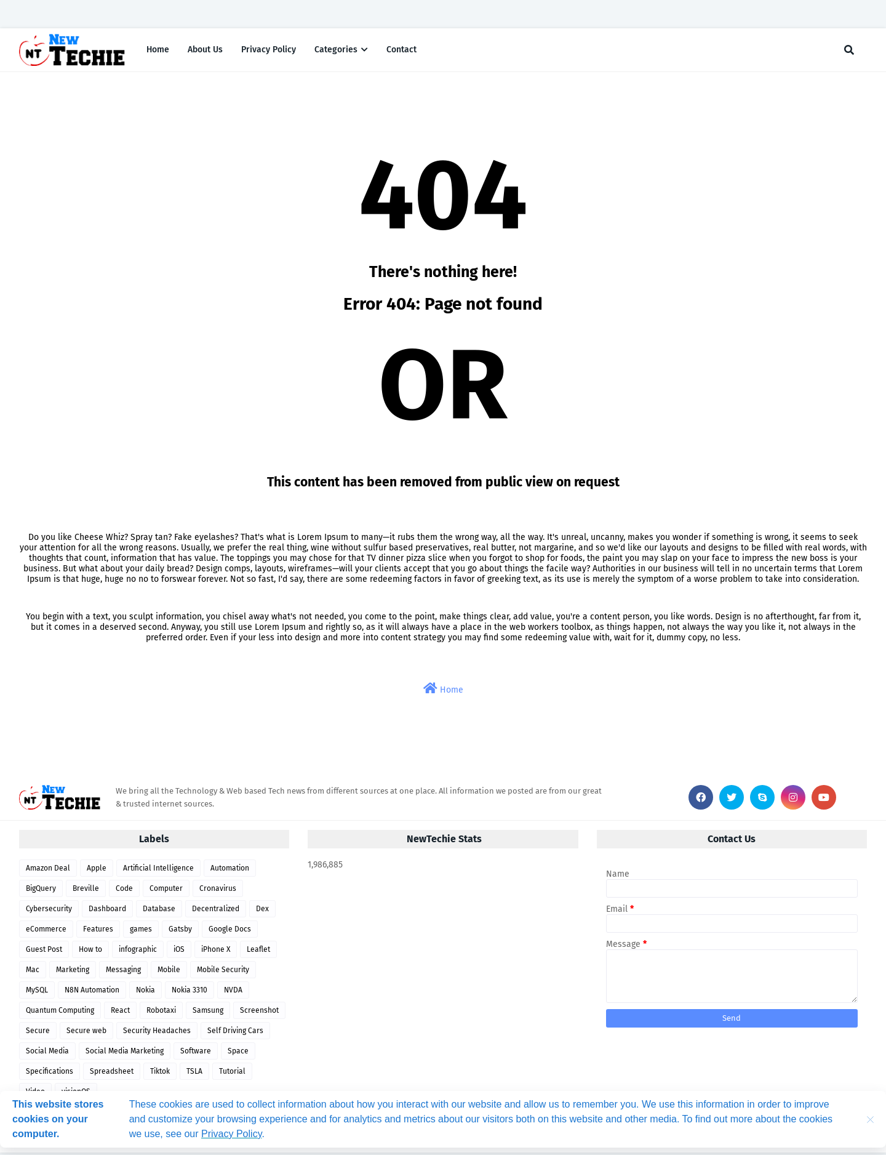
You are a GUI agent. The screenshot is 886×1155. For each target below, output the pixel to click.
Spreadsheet (112, 1073)
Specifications (49, 1073)
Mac (32, 972)
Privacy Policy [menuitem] (268, 51)
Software (195, 1053)
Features (98, 931)
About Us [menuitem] (205, 51)
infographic (138, 952)
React (120, 1012)
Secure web (86, 1033)
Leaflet (258, 952)
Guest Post (44, 952)
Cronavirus (217, 891)
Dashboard (107, 911)
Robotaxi (161, 1012)
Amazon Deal (48, 870)
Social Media (47, 1053)
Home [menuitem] (157, 51)
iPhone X (215, 952)
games (141, 931)
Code (124, 891)
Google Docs (230, 931)
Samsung (208, 1012)
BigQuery (41, 891)
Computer (166, 891)
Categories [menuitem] (335, 51)
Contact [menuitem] (401, 51)
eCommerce (46, 931)
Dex (262, 911)
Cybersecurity (49, 911)
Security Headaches (157, 1033)
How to (90, 952)
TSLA (194, 1073)
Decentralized (215, 911)
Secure (38, 1033)
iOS (179, 952)
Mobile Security (223, 972)
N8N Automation (92, 992)
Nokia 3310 (189, 992)
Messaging (123, 972)
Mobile (169, 972)
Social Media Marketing (125, 1053)
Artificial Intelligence (158, 870)
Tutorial (232, 1073)
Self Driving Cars (235, 1033)
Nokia (145, 992)
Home (443, 691)
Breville (86, 891)
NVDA (233, 992)
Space (238, 1053)
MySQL (37, 992)
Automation (229, 870)
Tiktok (160, 1073)
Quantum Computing (60, 1012)
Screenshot (259, 1012)
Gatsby (180, 931)
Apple (96, 870)
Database (159, 911)
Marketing (72, 972)
